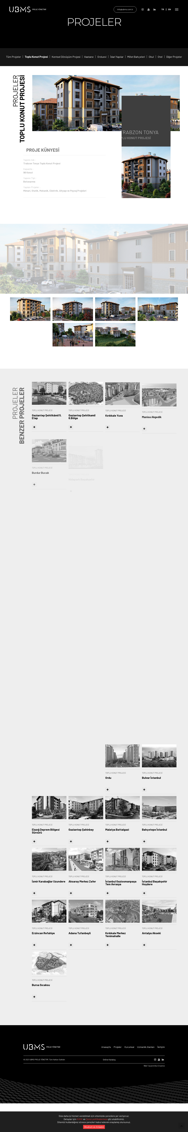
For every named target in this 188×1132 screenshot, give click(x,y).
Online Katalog (109, 1088)
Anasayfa (106, 1075)
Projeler (118, 1075)
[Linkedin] (156, 9)
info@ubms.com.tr (127, 9)
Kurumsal (129, 1075)
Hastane (89, 79)
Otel (160, 82)
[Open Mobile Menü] (176, 9)
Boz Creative (160, 1094)
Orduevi (101, 79)
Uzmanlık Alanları (145, 1075)
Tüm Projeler (13, 79)
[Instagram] (144, 9)
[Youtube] (150, 9)
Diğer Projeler (174, 87)
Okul (151, 80)
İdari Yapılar (116, 79)
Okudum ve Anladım (94, 1126)
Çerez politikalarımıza (97, 1119)
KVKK (80, 1119)
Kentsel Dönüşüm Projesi (66, 79)
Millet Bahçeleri (136, 79)
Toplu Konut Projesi (36, 79)
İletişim (161, 1075)
